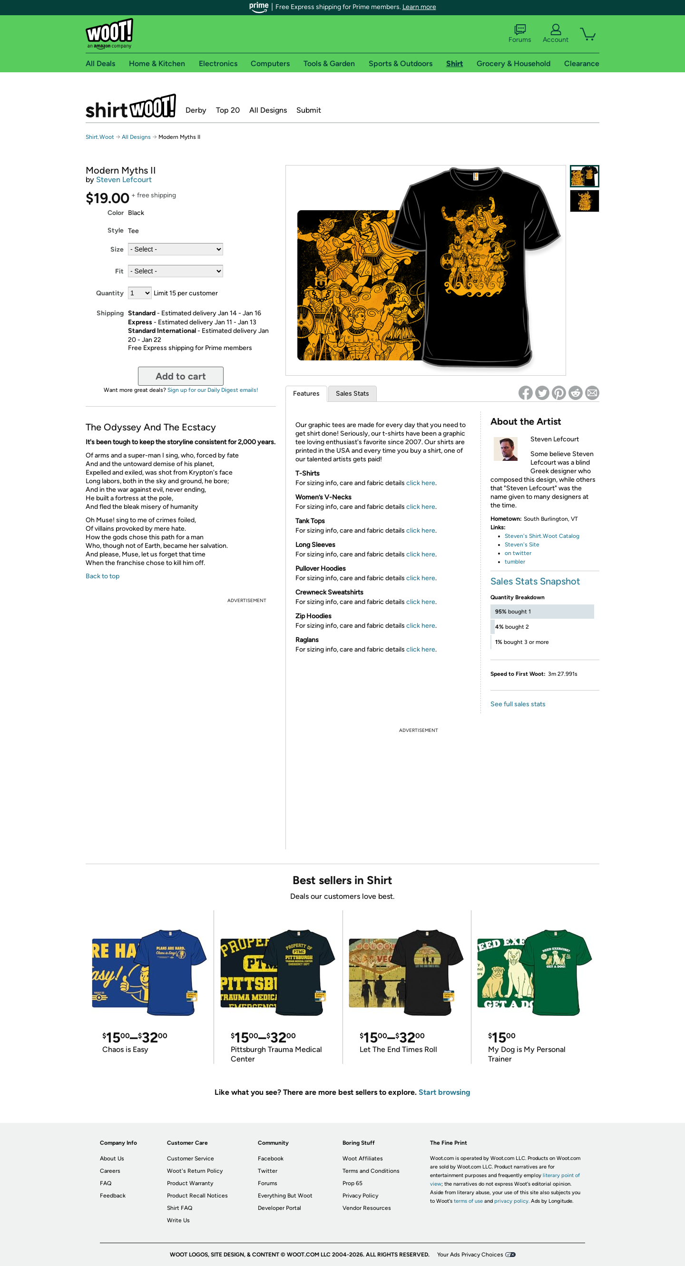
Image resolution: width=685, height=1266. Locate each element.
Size (117, 249)
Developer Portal (279, 1208)
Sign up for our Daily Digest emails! (212, 390)
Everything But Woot (285, 1195)
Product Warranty (190, 1183)
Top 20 (228, 110)
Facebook (271, 1158)
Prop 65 (352, 1183)
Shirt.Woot (131, 105)
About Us (112, 1158)
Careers (110, 1171)
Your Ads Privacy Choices (470, 1254)
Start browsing (444, 1092)
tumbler (515, 561)
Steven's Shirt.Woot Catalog (542, 536)
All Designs (268, 110)
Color (116, 213)
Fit (119, 271)
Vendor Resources (366, 1208)
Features (306, 394)
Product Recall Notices (197, 1195)
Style (116, 230)
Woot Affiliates (362, 1158)
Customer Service (190, 1158)
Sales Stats (352, 394)
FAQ (105, 1183)
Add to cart (181, 376)
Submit (308, 110)
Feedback (113, 1195)
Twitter (267, 1171)
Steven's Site (522, 544)
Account (555, 34)
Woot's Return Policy (195, 1171)
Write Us (178, 1220)
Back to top (102, 576)
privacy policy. (511, 1201)
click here (420, 483)
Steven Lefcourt (124, 179)
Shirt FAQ (179, 1208)
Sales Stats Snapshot (535, 581)
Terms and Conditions (371, 1171)
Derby (196, 110)
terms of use (468, 1201)
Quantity (110, 293)
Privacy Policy (360, 1195)
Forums (520, 34)
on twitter (518, 553)
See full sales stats (518, 704)
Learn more (419, 7)
